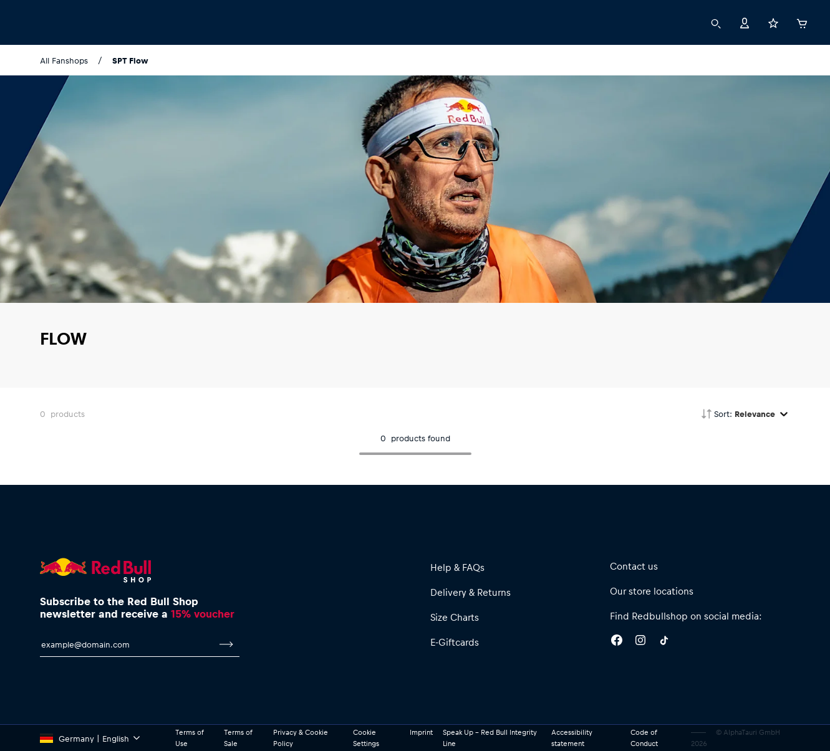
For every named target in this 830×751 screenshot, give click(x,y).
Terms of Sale (238, 737)
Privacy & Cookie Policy (300, 737)
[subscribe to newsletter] (226, 644)
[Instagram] (640, 642)
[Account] (744, 22)
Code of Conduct (644, 737)
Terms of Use (189, 737)
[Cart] (802, 22)
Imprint (421, 732)
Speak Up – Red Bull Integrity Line (490, 737)
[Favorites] (773, 22)
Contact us (634, 566)
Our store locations (651, 591)
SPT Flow (130, 60)
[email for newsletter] (126, 644)
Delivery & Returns (470, 592)
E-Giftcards (454, 642)
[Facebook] (617, 642)
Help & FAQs (457, 567)
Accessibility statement (571, 737)
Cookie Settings (366, 737)
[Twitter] (664, 642)
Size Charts (454, 617)
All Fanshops (64, 60)
